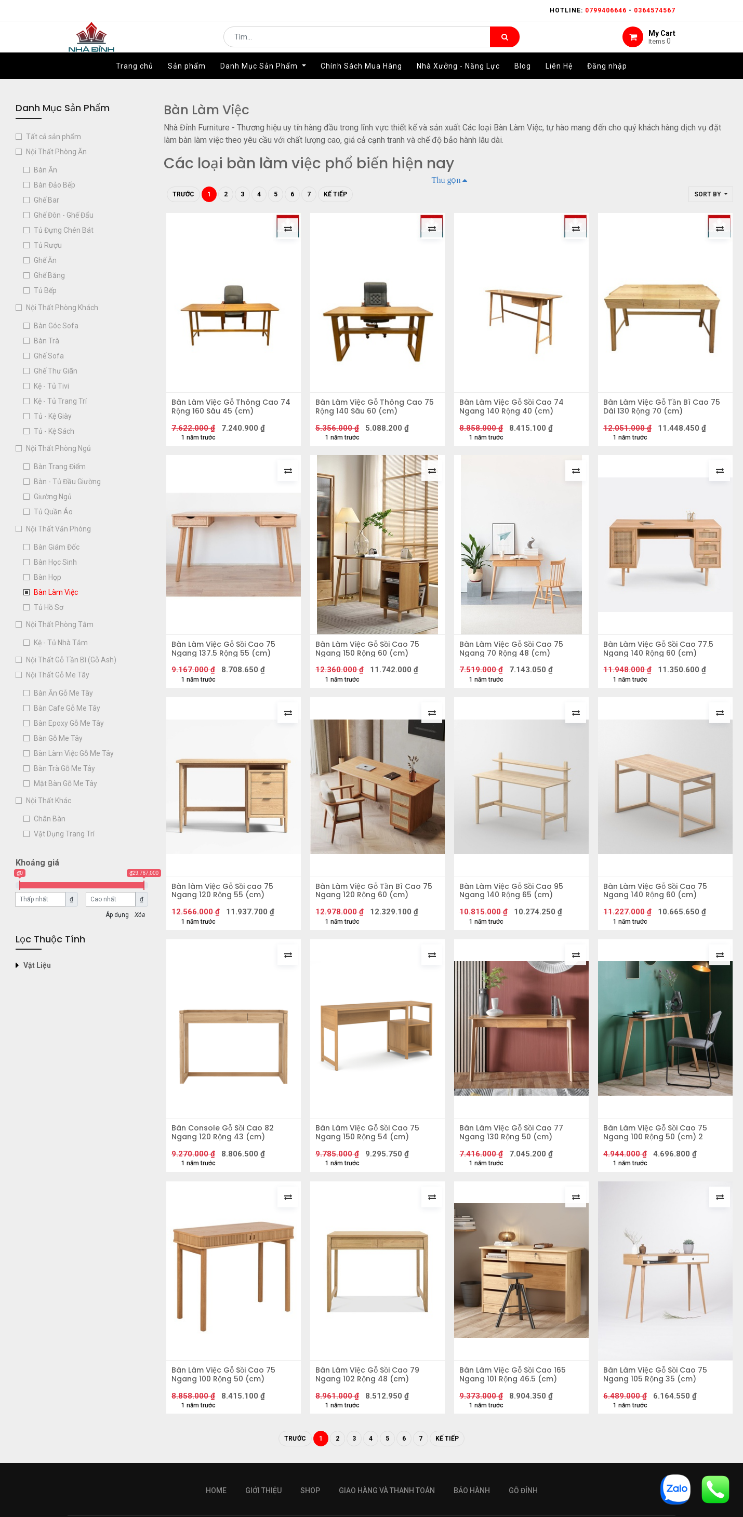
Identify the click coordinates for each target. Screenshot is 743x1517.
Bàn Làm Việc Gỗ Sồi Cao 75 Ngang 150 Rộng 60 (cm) (370, 656)
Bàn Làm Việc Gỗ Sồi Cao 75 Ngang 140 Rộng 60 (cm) (658, 903)
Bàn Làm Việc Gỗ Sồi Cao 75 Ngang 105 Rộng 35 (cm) (658, 1397)
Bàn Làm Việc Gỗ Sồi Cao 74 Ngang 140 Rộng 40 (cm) (514, 409)
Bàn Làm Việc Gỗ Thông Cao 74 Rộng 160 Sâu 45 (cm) (233, 409)
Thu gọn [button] (446, 180)
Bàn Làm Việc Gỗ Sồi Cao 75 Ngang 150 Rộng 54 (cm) (370, 1151)
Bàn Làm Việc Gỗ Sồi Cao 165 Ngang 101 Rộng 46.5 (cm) (515, 1397)
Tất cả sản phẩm (53, 136)
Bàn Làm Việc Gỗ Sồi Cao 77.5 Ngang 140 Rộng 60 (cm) (661, 656)
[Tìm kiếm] (505, 44)
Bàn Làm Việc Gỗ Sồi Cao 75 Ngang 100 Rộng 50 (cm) (226, 1397)
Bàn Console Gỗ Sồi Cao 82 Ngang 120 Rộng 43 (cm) (225, 1151)
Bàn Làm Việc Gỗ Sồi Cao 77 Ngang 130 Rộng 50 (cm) (514, 1151)
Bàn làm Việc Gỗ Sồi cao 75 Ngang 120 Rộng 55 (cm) (225, 903)
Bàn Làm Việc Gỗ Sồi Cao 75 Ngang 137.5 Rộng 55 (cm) (226, 656)
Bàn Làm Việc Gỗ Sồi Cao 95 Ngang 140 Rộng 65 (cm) (514, 903)
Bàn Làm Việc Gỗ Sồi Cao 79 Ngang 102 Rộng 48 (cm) (370, 1397)
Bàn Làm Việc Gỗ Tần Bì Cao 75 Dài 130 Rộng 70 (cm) (664, 409)
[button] (710, 194)
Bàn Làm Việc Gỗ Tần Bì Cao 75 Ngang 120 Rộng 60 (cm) (376, 903)
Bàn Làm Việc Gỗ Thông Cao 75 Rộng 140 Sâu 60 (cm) (377, 409)
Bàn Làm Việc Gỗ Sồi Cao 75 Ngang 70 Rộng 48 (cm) (514, 656)
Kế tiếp (335, 194)
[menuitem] (134, 82)
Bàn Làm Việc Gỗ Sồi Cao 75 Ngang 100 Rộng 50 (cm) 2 (658, 1151)
